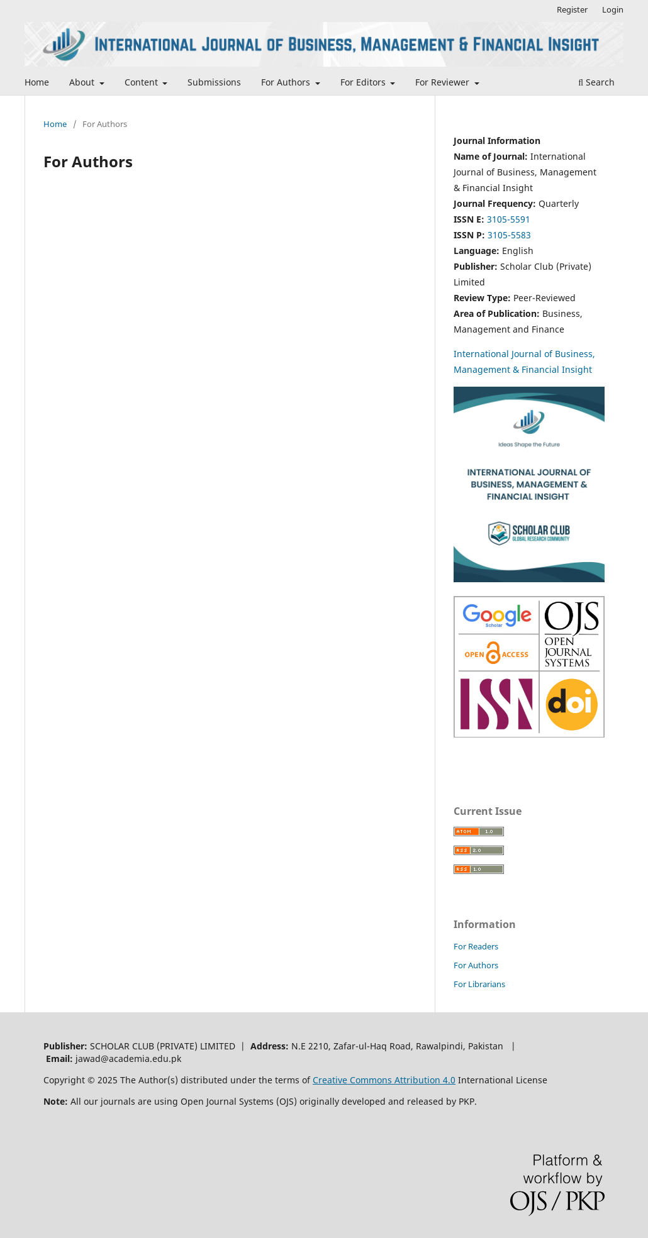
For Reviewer (443, 82)
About (83, 82)
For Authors (287, 82)
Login (612, 9)
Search (596, 82)
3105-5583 (509, 235)
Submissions (214, 82)
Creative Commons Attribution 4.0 (384, 1080)
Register (572, 9)
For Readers (476, 946)
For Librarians (479, 984)
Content (142, 82)
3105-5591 (508, 219)
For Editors (364, 82)
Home (37, 82)
